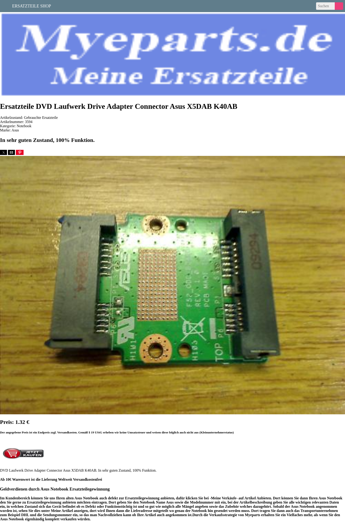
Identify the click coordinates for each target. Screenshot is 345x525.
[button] (3, 152)
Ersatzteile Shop (31, 5)
